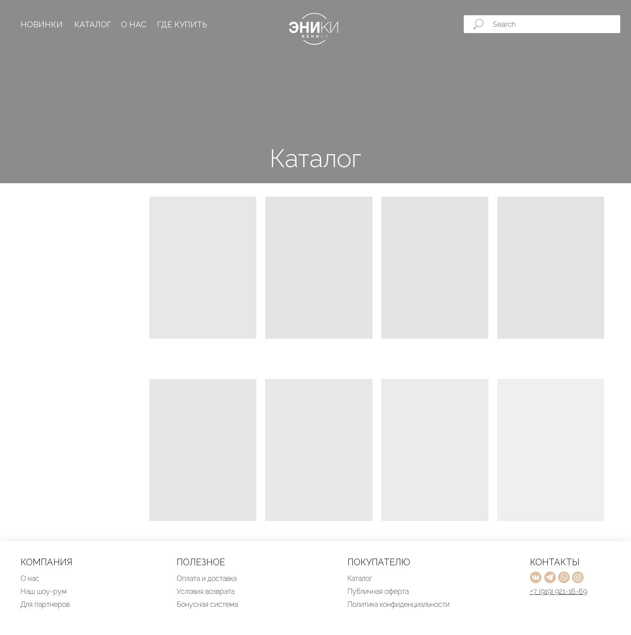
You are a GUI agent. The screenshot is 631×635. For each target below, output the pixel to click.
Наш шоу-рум (44, 591)
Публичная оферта (378, 591)
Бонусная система (207, 604)
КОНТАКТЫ (555, 562)
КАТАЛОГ (92, 24)
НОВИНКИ (42, 24)
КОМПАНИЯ (46, 562)
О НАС (133, 24)
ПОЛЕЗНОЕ (201, 562)
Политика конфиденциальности (398, 604)
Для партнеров (45, 604)
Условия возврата (205, 591)
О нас (30, 578)
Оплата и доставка (207, 578)
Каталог (359, 578)
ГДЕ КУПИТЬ (182, 24)
